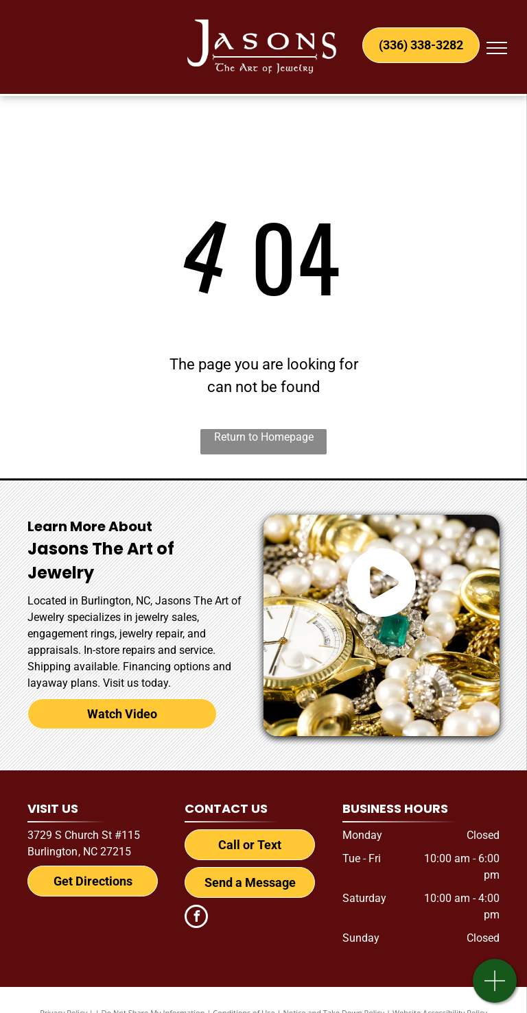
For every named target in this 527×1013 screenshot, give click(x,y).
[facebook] (196, 918)
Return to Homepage (264, 436)
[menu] (497, 48)
